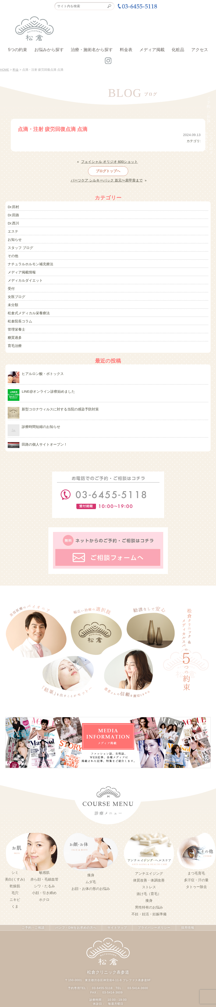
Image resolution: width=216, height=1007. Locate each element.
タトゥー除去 (196, 881)
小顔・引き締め (44, 887)
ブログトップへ (108, 170)
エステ (13, 230)
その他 (13, 253)
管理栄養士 (16, 325)
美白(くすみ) (15, 873)
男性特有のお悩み (149, 901)
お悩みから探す (49, 49)
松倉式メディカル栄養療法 (27, 309)
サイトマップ (116, 921)
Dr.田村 (13, 206)
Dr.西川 (13, 222)
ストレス (149, 881)
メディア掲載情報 (21, 269)
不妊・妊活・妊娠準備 (148, 908)
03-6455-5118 (102, 981)
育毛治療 (14, 341)
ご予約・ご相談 (34, 921)
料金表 (126, 49)
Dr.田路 (13, 214)
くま (14, 900)
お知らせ (14, 238)
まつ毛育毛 (196, 867)
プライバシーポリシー (153, 921)
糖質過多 (14, 333)
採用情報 (186, 921)
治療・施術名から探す (92, 49)
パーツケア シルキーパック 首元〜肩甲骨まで (106, 180)
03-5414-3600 (137, 981)
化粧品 (178, 49)
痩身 (90, 869)
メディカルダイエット (24, 277)
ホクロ (44, 893)
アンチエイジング (149, 867)
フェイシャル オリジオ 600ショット (109, 161)
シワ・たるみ (44, 880)
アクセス (199, 49)
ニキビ (15, 893)
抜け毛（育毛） (149, 888)
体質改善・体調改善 (149, 874)
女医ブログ (16, 293)
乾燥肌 (15, 880)
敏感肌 (44, 866)
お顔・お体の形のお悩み (90, 883)
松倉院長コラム (19, 317)
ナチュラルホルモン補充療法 (29, 261)
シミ (14, 866)
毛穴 (14, 887)
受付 (11, 285)
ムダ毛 (90, 876)
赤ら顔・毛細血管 (44, 873)
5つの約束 (17, 49)
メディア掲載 (152, 49)
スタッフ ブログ (20, 246)
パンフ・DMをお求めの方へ (76, 921)
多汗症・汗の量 (196, 874)
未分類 (13, 301)
